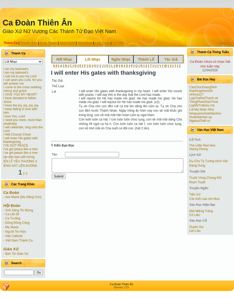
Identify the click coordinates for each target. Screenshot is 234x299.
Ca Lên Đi (12, 214)
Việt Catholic (14, 236)
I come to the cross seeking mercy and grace (22, 89)
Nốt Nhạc (64, 59)
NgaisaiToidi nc (199, 121)
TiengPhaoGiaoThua (203, 102)
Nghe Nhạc (121, 59)
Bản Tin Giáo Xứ (16, 254)
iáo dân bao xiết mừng (19, 157)
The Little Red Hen (202, 145)
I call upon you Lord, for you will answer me (22, 81)
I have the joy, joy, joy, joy (20, 105)
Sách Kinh (67, 43)
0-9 (55, 66)
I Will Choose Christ (17, 134)
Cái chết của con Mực (204, 199)
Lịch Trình (102, 43)
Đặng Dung (197, 165)
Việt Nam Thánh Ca (18, 240)
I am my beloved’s (16, 69)
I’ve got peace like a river (20, 149)
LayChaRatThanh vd (203, 98)
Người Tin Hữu (15, 231)
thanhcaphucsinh (201, 91)
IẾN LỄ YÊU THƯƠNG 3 (20, 161)
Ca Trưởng (12, 218)
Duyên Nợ (196, 227)
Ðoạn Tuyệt (197, 182)
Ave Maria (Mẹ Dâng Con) (23, 197)
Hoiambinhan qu (200, 117)
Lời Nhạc (92, 59)
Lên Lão (194, 231)
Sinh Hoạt (85, 43)
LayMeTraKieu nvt (201, 105)
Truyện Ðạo (28, 43)
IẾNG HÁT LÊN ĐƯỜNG (20, 166)
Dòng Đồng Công (17, 223)
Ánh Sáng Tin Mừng (19, 210)
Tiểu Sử (194, 194)
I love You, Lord (14, 116)
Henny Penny (198, 149)
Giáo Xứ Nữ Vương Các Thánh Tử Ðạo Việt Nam (59, 31)
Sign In (225, 43)
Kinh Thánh (48, 43)
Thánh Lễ (146, 59)
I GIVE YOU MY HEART (20, 94)
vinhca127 (196, 94)
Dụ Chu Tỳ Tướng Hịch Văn (208, 161)
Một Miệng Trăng (201, 211)
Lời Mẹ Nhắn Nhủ (201, 109)
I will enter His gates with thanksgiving (20, 140)
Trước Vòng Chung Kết (205, 178)
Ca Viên (118, 43)
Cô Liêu (194, 215)
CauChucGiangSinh (203, 87)
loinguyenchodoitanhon (205, 113)
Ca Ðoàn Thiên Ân (37, 22)
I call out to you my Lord (19, 76)
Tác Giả (171, 59)
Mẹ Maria (11, 227)
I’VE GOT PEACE (15, 145)
